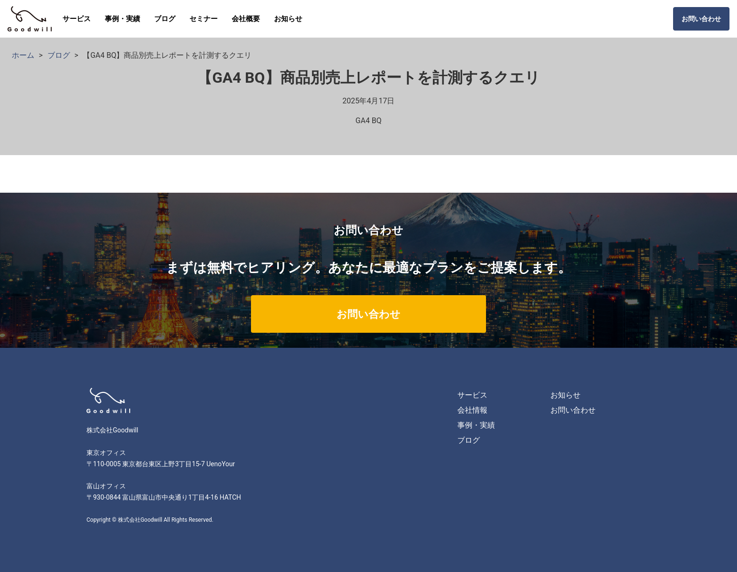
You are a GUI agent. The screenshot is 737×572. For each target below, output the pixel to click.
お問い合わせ (701, 19)
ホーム (23, 55)
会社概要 (246, 19)
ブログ (164, 19)
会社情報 (472, 410)
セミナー (203, 19)
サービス (77, 19)
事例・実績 (122, 19)
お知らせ (288, 19)
